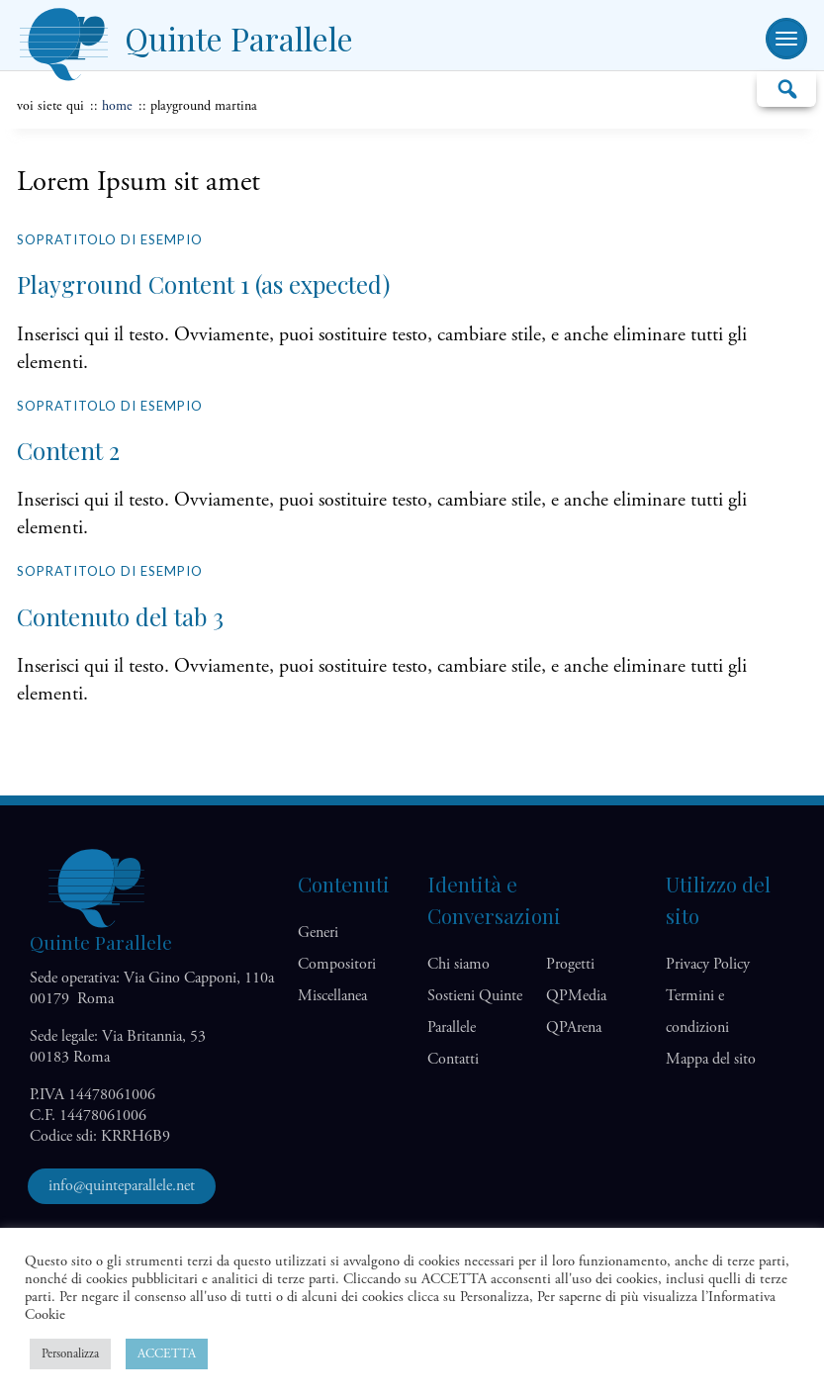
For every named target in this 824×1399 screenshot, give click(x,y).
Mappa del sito (711, 1059)
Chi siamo (458, 964)
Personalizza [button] (70, 1354)
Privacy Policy (708, 964)
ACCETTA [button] (166, 1354)
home (117, 106)
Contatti (453, 1059)
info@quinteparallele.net (121, 1185)
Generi (318, 932)
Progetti (570, 964)
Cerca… (786, 88)
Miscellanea (332, 995)
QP (576, 995)
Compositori (337, 964)
